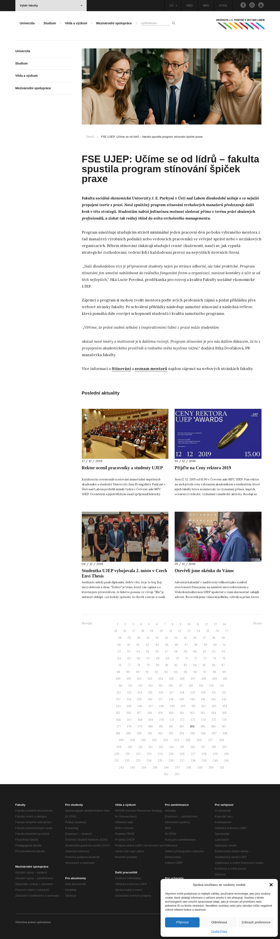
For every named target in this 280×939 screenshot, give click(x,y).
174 (203, 720)
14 (224, 624)
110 (225, 679)
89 (128, 672)
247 (177, 767)
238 (193, 760)
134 (129, 699)
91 (147, 672)
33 (166, 638)
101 (129, 679)
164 (213, 713)
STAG (223, 5)
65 (129, 658)
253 (177, 774)
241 (226, 760)
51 (224, 645)
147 (151, 706)
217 (203, 747)
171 (172, 720)
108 (204, 679)
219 (224, 747)
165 (224, 713)
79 (148, 665)
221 (127, 754)
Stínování (121, 368)
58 (176, 651)
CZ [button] (173, 5)
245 (155, 767)
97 (204, 672)
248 (188, 767)
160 (171, 713)
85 (204, 665)
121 (222, 686)
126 (161, 692)
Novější (87, 623)
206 (199, 740)
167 (129, 720)
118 (191, 686)
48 (195, 645)
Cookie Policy (219, 931)
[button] (271, 885)
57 (166, 651)
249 (199, 767)
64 (119, 658)
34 (176, 638)
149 (172, 706)
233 (138, 760)
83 (185, 665)
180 (150, 726)
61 (204, 651)
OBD (189, 5)
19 (151, 631)
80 (157, 665)
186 (213, 726)
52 (119, 651)
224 (160, 754)
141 (203, 699)
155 (118, 713)
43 (147, 645)
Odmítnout (219, 922)
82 (176, 665)
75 (223, 658)
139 (182, 699)
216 (192, 747)
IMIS (206, 5)
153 (214, 706)
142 (213, 699)
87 (223, 665)
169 (151, 720)
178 (129, 726)
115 (161, 686)
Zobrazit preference (255, 922)
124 (140, 692)
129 (192, 692)
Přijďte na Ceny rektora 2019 (203, 467)
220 (116, 754)
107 (193, 679)
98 (214, 672)
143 (224, 699)
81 (167, 665)
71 (186, 658)
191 (150, 733)
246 (166, 767)
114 (151, 686)
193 (171, 733)
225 (171, 754)
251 (222, 767)
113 (140, 686)
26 (217, 631)
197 (214, 733)
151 (193, 706)
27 (226, 631)
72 (195, 658)
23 (188, 631)
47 (186, 645)
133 (118, 699)
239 (204, 760)
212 (150, 747)
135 (139, 699)
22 (179, 631)
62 (214, 651)
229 (215, 754)
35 (185, 638)
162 (192, 713)
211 (140, 747)
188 (118, 733)
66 (138, 658)
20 (161, 631)
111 (120, 686)
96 (195, 672)
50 (215, 645)
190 (139, 733)
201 (143, 740)
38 (213, 638)
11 (198, 624)
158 (150, 713)
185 (203, 726)
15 (115, 631)
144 (118, 706)
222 (138, 754)
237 (182, 760)
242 (121, 767)
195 (192, 733)
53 (128, 651)
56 (157, 651)
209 (118, 747)
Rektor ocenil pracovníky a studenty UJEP (122, 467)
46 (176, 645)
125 (150, 692)
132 (224, 692)
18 (142, 631)
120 (211, 686)
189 (128, 733)
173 (193, 720)
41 (128, 645)
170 (161, 720)
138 (171, 699)
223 (149, 754)
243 (132, 767)
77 (129, 665)
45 (166, 645)
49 (205, 645)
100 (118, 679)
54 (138, 651)
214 (171, 747)
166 (118, 720)
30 (138, 638)
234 (149, 760)
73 (204, 658)
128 (182, 692)
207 (210, 740)
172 (182, 720)
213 (161, 747)
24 (198, 631)
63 (223, 651)
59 (185, 651)
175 (214, 720)
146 (140, 706)
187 (224, 726)
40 (119, 645)
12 (206, 624)
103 (150, 679)
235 (160, 760)
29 (129, 638)
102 (139, 679)
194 (182, 733)
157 (139, 713)
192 (160, 733)
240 (215, 760)
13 (215, 624)
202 (154, 740)
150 (183, 706)
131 (214, 692)
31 (148, 638)
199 (121, 740)
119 (201, 686)
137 (161, 699)
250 (211, 767)
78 (138, 665)
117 (181, 686)
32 (157, 638)
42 (137, 645)
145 (129, 706)
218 (214, 747)
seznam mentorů (151, 368)
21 (170, 631)
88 (118, 672)
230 (226, 754)
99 (224, 672)
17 (134, 631)
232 (127, 760)
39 (223, 638)
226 (182, 754)
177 (119, 726)
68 (157, 658)
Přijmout (182, 922)
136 (150, 699)
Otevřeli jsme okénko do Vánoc (204, 570)
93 (166, 672)
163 (203, 713)
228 (204, 754)
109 (214, 679)
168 (140, 720)
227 (193, 754)
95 (185, 672)
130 (203, 692)
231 (116, 760)
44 (157, 645)
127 (172, 692)
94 (176, 672)
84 (194, 665)
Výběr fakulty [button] (51, 5)
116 (171, 686)
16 (124, 631)
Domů (90, 136)
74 (214, 658)
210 (130, 747)
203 (165, 740)
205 (188, 740)
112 (130, 686)
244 (143, 767)
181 (161, 726)
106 (182, 679)
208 (221, 740)
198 (225, 733)
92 (156, 672)
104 (160, 679)
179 (140, 726)
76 (119, 665)
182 (171, 726)
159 (160, 713)
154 (225, 706)
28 (119, 638)
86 (213, 665)
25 (207, 631)
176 (224, 720)
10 (189, 624)
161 (182, 713)
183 (182, 726)
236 (171, 760)
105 (171, 679)
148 (161, 706)
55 (147, 651)
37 (204, 638)
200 (132, 740)
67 (148, 658)
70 (177, 658)
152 (204, 706)
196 (203, 733)
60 (195, 651)
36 (194, 638)
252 (166, 774)
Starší (257, 623)
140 (192, 699)
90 (137, 672)
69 (167, 658)
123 (129, 692)
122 (119, 692)
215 (182, 747)
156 (129, 713)
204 (176, 740)
